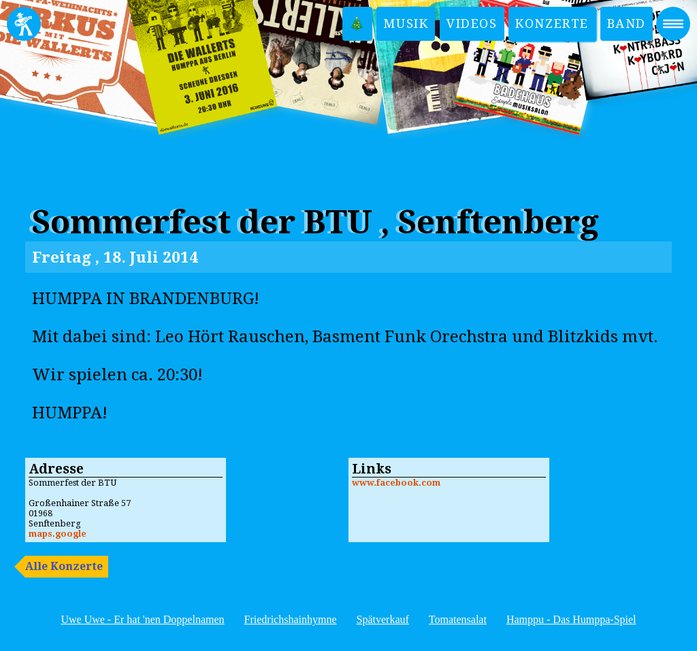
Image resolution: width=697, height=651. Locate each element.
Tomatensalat (458, 619)
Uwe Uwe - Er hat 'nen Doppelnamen (142, 619)
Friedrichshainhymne (290, 619)
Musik (405, 23)
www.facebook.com (396, 483)
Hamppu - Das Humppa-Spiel (571, 619)
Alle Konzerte (64, 566)
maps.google (57, 534)
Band (626, 23)
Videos (472, 23)
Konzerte (552, 23)
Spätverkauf (383, 619)
